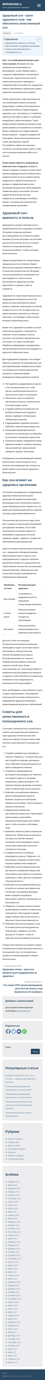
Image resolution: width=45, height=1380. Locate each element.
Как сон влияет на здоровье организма (23, 46)
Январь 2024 (13, 1245)
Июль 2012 (12, 1362)
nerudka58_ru (19, 33)
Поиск (8, 1047)
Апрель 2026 (13, 1182)
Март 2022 (12, 1319)
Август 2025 (13, 1202)
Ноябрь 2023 (13, 1252)
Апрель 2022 (13, 1315)
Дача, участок (14, 1145)
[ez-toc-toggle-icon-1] (37, 39)
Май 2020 (12, 1332)
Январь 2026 (13, 1192)
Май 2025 (12, 1212)
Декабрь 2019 (14, 1335)
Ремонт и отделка (16, 1155)
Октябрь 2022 (14, 1295)
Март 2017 (12, 1355)
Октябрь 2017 (14, 1345)
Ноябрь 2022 (14, 1292)
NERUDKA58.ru (12, 4)
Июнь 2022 (13, 1309)
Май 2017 (12, 1352)
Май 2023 (12, 1272)
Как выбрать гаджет (16, 1149)
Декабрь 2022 (14, 1289)
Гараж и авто (13, 1142)
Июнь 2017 (12, 1349)
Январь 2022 (13, 1325)
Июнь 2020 (13, 1329)
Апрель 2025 (13, 1215)
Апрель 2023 (13, 1275)
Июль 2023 (13, 1265)
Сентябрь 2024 (14, 1232)
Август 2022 (13, 1302)
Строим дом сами (16, 1159)
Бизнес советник (15, 1139)
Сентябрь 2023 (14, 1258)
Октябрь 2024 (14, 1228)
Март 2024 (12, 1238)
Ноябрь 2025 (13, 1195)
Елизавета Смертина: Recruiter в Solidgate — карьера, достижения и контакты (20, 1078)
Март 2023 (12, 1279)
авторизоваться (23, 1011)
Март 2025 (12, 1218)
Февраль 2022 (14, 1322)
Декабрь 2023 (14, 1248)
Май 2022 (12, 1312)
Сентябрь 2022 (14, 1299)
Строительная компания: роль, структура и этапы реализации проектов (18, 1105)
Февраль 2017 (14, 1359)
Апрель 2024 (13, 1235)
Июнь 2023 (13, 1268)
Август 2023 (13, 1262)
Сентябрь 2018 (14, 1342)
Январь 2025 (13, 1225)
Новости (6, 33)
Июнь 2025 (13, 1208)
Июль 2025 (13, 1205)
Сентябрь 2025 (14, 1198)
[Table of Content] (38, 39)
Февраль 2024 (14, 1242)
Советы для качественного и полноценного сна (18, 50)
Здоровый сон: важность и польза (20, 43)
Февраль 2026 (14, 1188)
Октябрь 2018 (14, 1339)
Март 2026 (12, 1185)
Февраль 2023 (14, 1282)
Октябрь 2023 (14, 1255)
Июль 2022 (13, 1305)
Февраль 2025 (14, 1222)
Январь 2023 (13, 1285)
